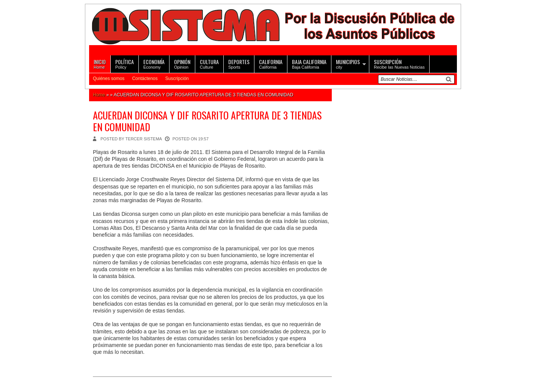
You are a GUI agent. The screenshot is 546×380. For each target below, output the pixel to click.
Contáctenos (144, 78)
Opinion (182, 63)
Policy (124, 63)
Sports (238, 63)
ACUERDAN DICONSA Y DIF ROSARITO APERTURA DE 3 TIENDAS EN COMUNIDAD (207, 121)
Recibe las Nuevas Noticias (399, 63)
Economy (154, 63)
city (348, 63)
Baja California (309, 63)
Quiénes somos (108, 78)
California (270, 63)
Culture (209, 63)
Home (100, 63)
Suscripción (177, 78)
